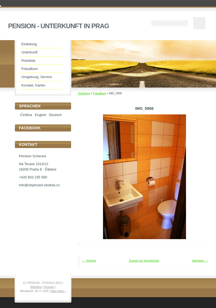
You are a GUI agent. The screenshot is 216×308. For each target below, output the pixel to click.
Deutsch (55, 115)
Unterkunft (29, 52)
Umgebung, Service (36, 77)
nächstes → (200, 260)
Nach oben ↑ (58, 291)
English (40, 115)
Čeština (26, 115)
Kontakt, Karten (33, 85)
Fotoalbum (99, 93)
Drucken (49, 286)
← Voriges (89, 260)
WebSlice (36, 286)
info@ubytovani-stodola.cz (39, 185)
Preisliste (28, 61)
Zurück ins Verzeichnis (144, 260)
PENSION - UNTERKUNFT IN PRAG (58, 26)
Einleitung (84, 93)
